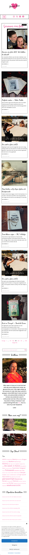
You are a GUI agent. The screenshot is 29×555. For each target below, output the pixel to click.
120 (18, 340)
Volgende (14, 342)
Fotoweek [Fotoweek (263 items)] (9, 470)
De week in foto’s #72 (10, 279)
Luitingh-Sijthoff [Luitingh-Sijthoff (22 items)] (21, 474)
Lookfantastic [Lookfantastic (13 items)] (13, 474)
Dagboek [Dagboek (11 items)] (17, 463)
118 (13, 340)
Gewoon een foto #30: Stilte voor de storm (11, 500)
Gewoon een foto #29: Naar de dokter (10, 504)
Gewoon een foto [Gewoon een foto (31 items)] (19, 470)
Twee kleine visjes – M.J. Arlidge (14, 234)
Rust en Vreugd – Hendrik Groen (14, 323)
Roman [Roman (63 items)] (15, 481)
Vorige (3, 340)
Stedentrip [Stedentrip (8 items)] (4, 483)
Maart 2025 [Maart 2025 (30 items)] (5, 476)
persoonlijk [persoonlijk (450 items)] (8, 478)
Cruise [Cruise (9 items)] (14, 463)
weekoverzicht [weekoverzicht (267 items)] (14, 485)
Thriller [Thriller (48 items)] (11, 483)
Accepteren (14, 540)
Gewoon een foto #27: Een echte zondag (11, 512)
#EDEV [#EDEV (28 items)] (4, 459)
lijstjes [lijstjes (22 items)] (4, 474)
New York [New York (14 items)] (12, 476)
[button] (26, 523)
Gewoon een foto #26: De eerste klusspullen (11, 515)
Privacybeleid (17, 552)
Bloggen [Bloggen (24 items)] (24, 459)
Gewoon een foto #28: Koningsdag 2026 (11, 508)
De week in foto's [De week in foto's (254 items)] (12, 466)
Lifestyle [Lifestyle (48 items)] (22, 472)
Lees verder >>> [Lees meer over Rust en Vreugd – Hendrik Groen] (5, 334)
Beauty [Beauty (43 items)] (14, 459)
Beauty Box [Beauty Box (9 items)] (19, 459)
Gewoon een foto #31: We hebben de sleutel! (11, 496)
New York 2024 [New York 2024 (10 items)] (17, 476)
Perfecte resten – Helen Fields (12, 100)
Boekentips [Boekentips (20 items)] (18, 461)
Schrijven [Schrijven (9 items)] (21, 481)
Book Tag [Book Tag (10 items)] (10, 463)
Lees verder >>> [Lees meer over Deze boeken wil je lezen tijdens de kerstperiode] (5, 199)
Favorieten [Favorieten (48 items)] (15, 468)
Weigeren (14, 545)
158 (26, 340)
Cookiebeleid (11, 552)
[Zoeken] (25, 350)
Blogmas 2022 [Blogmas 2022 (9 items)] (5, 461)
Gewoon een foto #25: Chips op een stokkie (11, 519)
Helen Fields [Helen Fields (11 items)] (13, 472)
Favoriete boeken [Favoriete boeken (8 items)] (8, 468)
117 (10, 340)
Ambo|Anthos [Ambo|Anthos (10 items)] (9, 459)
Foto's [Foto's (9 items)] (3, 470)
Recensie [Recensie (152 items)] (18, 479)
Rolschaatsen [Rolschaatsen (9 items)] (10, 481)
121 (21, 340)
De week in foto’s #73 (10, 144)
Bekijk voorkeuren (14, 549)
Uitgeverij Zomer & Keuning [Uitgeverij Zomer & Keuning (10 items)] (20, 483)
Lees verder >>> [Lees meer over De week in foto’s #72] (5, 288)
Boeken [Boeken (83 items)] (11, 461)
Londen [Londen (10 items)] (8, 474)
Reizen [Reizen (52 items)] (4, 481)
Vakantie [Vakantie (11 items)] (4, 485)
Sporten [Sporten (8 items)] (24, 481)
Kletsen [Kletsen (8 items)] (18, 472)
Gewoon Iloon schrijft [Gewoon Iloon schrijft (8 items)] (6, 472)
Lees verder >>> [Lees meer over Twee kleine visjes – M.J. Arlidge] (5, 243)
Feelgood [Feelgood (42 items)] (22, 468)
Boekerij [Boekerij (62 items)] (5, 464)
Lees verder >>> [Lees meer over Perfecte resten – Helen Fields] (5, 109)
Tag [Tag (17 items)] (7, 483)
